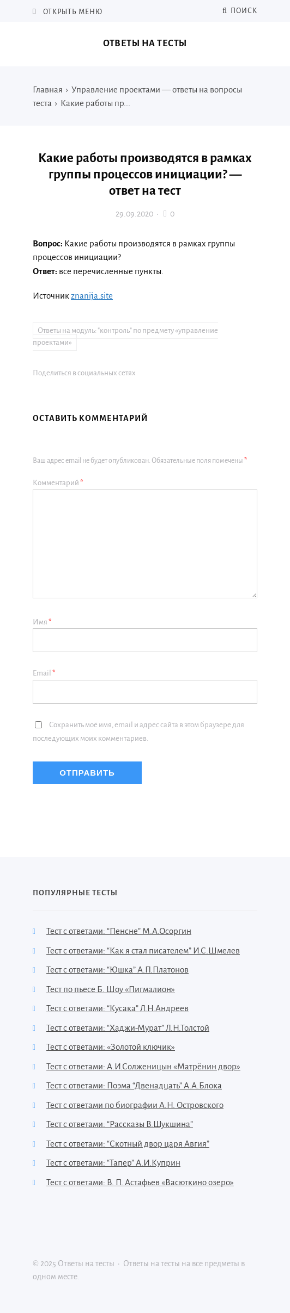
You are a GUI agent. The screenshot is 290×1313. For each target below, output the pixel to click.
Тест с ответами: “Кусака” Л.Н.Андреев (117, 1008)
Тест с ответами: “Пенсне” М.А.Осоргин (118, 931)
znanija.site (92, 295)
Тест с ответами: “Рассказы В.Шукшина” (119, 1124)
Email (44, 673)
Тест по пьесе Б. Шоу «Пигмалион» (110, 989)
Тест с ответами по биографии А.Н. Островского (134, 1105)
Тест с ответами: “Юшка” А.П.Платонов (117, 969)
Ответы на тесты (145, 43)
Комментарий (58, 483)
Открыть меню (71, 12)
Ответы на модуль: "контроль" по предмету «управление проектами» (125, 336)
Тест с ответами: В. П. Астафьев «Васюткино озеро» (140, 1182)
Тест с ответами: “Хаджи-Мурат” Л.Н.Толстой (127, 1027)
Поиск (239, 11)
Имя (42, 622)
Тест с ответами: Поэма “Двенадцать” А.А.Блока (134, 1085)
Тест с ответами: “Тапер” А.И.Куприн (113, 1162)
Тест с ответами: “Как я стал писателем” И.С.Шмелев (143, 950)
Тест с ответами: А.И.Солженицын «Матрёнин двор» (143, 1066)
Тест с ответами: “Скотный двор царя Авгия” (127, 1143)
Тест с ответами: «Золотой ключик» (110, 1046)
